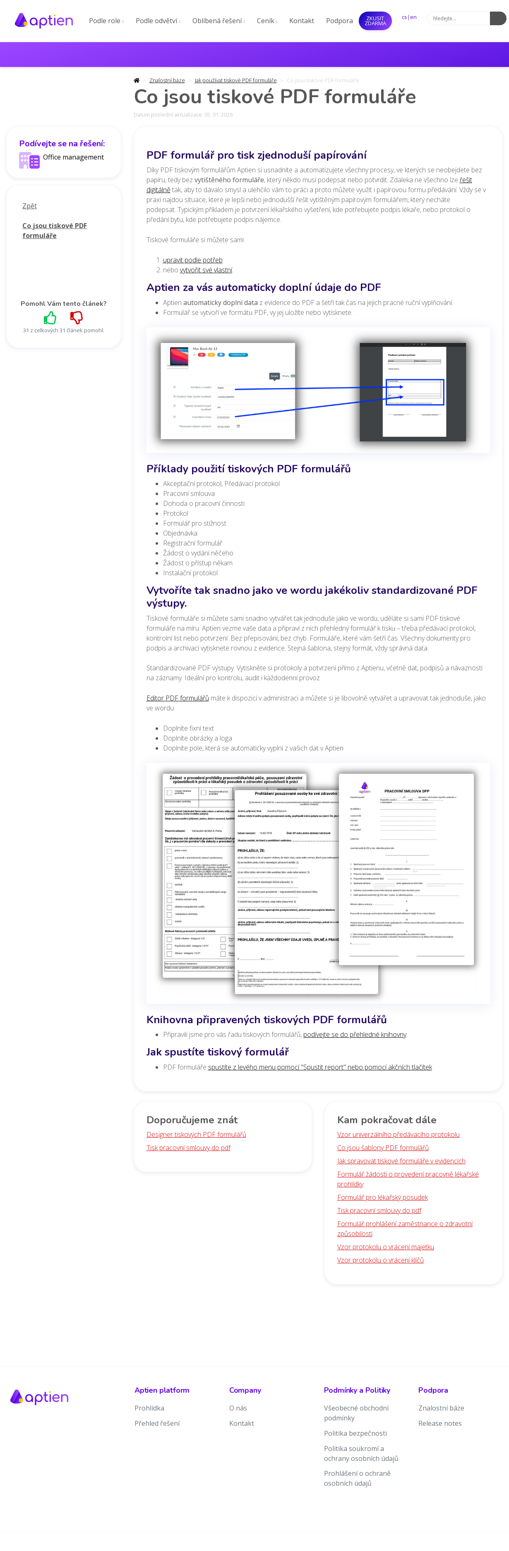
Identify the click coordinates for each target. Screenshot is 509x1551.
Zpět (29, 205)
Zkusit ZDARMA (375, 20)
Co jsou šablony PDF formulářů (383, 1147)
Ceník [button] (267, 20)
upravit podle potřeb (193, 259)
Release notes (440, 1423)
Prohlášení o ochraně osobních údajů (357, 1478)
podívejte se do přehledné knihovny (354, 1034)
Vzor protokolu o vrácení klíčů (380, 1260)
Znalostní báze (167, 80)
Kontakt (301, 20)
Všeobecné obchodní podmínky (356, 1412)
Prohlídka (149, 1408)
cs (404, 17)
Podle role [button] (106, 20)
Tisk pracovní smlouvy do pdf (188, 1147)
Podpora (339, 20)
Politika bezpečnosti (355, 1433)
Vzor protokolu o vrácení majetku (385, 1246)
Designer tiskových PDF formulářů (196, 1134)
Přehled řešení (157, 1423)
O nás (238, 1408)
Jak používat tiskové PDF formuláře (236, 80)
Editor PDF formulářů (177, 698)
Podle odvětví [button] (158, 20)
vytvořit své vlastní (206, 269)
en (413, 17)
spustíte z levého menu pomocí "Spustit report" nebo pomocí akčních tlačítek (320, 1067)
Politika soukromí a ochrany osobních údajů (361, 1453)
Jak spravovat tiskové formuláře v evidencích (401, 1160)
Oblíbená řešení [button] (218, 20)
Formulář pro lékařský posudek (382, 1197)
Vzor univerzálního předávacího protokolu (398, 1134)
